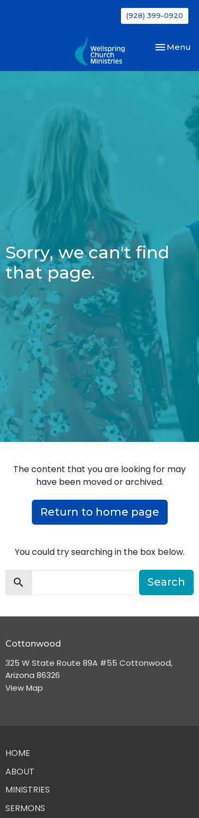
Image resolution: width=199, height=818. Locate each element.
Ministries (27, 790)
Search (166, 582)
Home (17, 753)
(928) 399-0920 (154, 15)
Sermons (25, 808)
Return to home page (99, 512)
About (19, 771)
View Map (24, 687)
